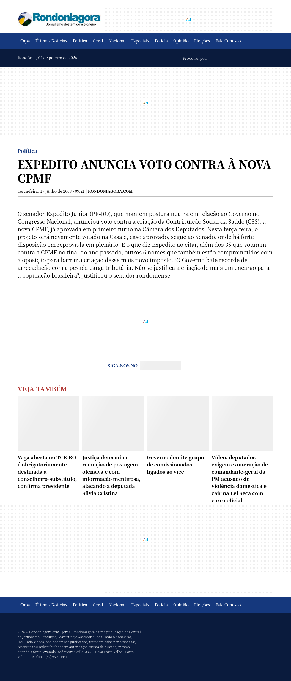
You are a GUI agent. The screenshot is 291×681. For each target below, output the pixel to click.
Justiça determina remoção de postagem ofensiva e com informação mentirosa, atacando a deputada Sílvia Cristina (111, 475)
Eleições (202, 41)
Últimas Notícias (51, 41)
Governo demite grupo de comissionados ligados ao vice (175, 464)
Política (80, 41)
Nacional (117, 41)
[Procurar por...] (212, 57)
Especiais (140, 41)
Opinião (181, 41)
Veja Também (42, 388)
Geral (98, 41)
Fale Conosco (228, 41)
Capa (25, 41)
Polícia (161, 41)
